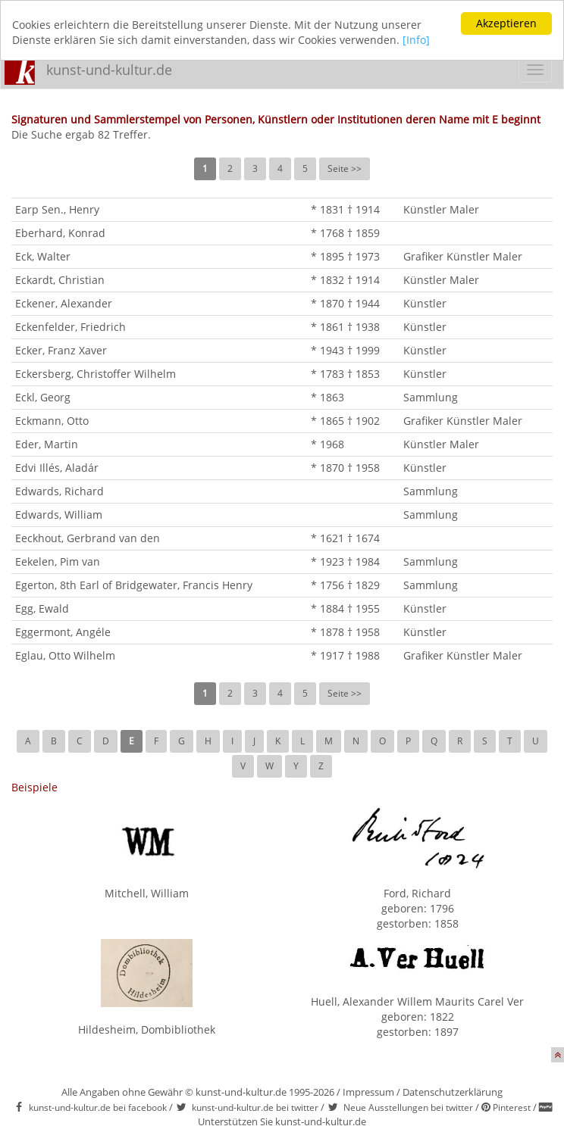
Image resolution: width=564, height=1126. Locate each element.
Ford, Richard (417, 893)
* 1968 (327, 444)
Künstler (424, 303)
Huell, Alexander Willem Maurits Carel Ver (417, 1001)
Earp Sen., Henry (57, 209)
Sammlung (430, 397)
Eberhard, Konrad (60, 233)
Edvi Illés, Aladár (57, 467)
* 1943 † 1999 (345, 350)
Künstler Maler (441, 209)
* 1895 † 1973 (345, 256)
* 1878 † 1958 (345, 632)
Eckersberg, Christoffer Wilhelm (95, 373)
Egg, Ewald (42, 608)
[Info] (416, 40)
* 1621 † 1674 (345, 538)
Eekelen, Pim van (57, 561)
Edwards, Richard (59, 491)
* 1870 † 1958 (345, 467)
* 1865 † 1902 (345, 420)
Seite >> (344, 168)
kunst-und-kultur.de (109, 70)
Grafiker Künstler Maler (462, 256)
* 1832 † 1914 (345, 280)
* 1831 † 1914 (345, 209)
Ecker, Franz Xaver (61, 350)
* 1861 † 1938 (345, 327)
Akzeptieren (506, 23)
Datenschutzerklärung (453, 1092)
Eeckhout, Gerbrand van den (87, 538)
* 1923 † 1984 (345, 561)
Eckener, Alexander (63, 303)
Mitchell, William (147, 893)
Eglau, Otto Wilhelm (65, 655)
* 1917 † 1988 (345, 655)
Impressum (368, 1092)
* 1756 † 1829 (345, 585)
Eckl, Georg (42, 397)
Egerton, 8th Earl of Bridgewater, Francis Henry (133, 585)
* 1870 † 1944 (345, 303)
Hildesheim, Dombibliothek (146, 1029)
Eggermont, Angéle (63, 632)
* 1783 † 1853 (345, 373)
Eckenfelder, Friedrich (70, 327)
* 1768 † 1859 (345, 233)
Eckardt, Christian (60, 280)
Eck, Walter (42, 256)
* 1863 (327, 397)
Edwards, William (58, 514)
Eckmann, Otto (52, 420)
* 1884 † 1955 (345, 608)
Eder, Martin (46, 444)
